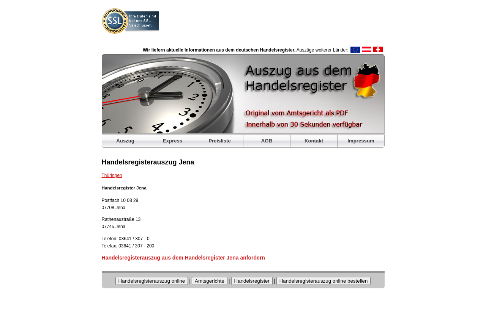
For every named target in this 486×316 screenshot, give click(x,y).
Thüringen (112, 175)
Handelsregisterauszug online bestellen (323, 281)
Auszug (125, 141)
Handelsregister (252, 281)
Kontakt (314, 141)
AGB (266, 141)
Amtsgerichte (209, 281)
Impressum (360, 141)
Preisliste (219, 141)
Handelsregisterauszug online (151, 281)
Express (172, 141)
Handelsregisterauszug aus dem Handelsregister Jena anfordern (183, 258)
